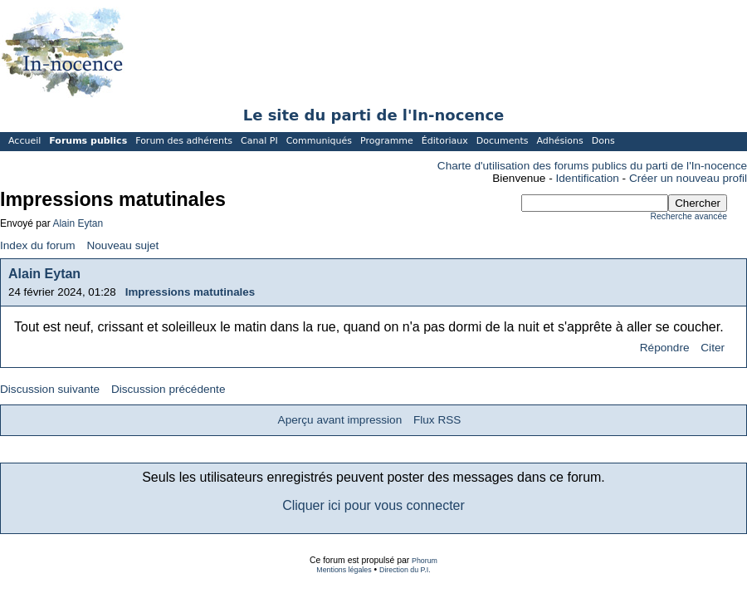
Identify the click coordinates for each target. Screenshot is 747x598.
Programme (386, 140)
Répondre (665, 347)
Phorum (424, 560)
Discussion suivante (50, 389)
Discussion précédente (168, 389)
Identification (587, 178)
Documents (502, 140)
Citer (713, 347)
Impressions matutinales (190, 292)
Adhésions (559, 140)
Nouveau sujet (122, 245)
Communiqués (319, 140)
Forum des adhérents (183, 140)
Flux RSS (437, 420)
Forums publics (88, 140)
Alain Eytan (77, 223)
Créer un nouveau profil (688, 178)
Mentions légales (343, 570)
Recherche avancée (689, 216)
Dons (603, 140)
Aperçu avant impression (340, 420)
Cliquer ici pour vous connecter (373, 505)
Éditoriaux (445, 140)
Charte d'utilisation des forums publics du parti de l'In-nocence (592, 165)
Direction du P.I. (405, 570)
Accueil (24, 140)
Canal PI (259, 140)
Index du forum (38, 245)
